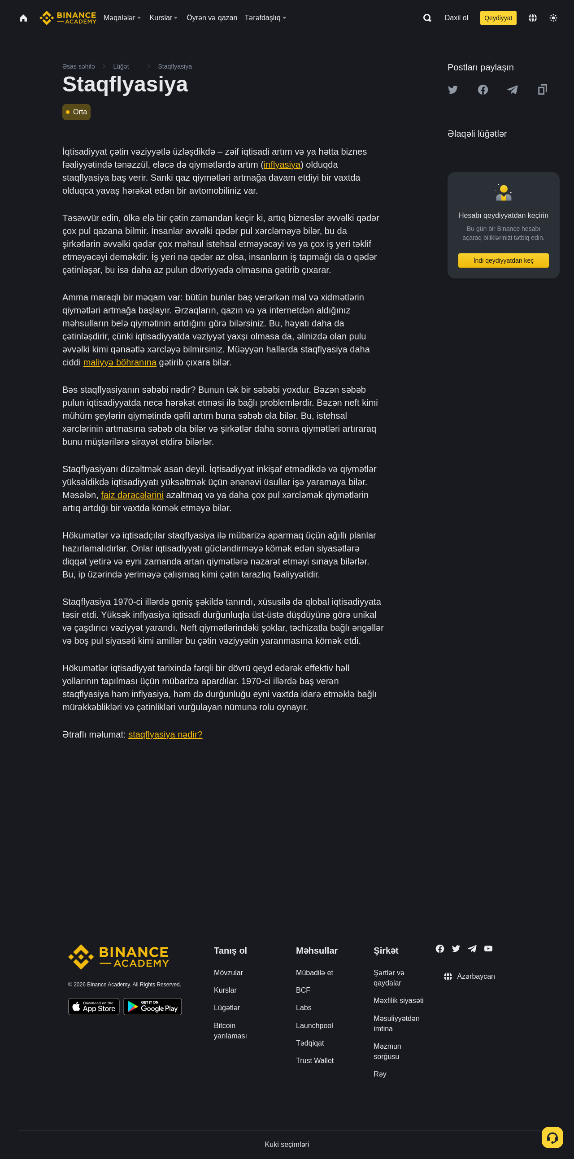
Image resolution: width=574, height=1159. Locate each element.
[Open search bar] (425, 18)
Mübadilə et (314, 973)
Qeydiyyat (498, 18)
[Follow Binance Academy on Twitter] (456, 948)
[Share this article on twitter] (453, 89)
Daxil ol (456, 18)
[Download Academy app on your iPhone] (94, 1008)
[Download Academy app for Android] (152, 1008)
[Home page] (67, 18)
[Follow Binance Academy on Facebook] (439, 948)
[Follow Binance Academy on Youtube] (488, 948)
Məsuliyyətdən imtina (397, 1024)
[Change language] (533, 18)
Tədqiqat (310, 1043)
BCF (303, 990)
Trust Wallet (315, 1060)
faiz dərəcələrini (132, 495)
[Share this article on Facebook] (483, 89)
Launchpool (314, 1025)
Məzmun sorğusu (387, 1051)
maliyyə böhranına (120, 362)
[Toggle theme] (553, 18)
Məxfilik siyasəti (398, 1000)
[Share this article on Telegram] (512, 89)
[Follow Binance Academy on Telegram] (472, 949)
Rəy (380, 1074)
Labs (304, 1007)
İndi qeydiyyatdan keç (504, 260)
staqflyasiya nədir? (165, 734)
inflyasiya (282, 164)
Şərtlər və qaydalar (389, 978)
